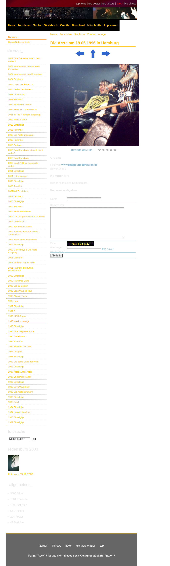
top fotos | (82, 3)
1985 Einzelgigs (16, 397)
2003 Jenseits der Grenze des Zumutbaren (23, 233)
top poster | (95, 3)
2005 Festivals (15, 206)
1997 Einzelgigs (16, 306)
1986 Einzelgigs (16, 382)
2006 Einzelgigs (16, 201)
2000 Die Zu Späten (18, 286)
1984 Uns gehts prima (19, 412)
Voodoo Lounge (96, 34)
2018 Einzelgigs (16, 125)
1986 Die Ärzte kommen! (20, 392)
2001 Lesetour (15, 257)
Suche (37, 25)
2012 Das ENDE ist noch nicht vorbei (23, 164)
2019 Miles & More (17, 119)
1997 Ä (11, 311)
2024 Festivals (15, 79)
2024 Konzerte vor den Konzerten (25, 74)
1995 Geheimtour (16, 336)
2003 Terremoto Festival (20, 226)
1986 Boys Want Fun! (19, 387)
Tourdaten (24, 25)
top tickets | (109, 3)
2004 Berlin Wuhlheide (19, 211)
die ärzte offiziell (85, 545)
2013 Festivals (15, 140)
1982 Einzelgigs (16, 422)
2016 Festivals (15, 130)
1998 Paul (13, 301)
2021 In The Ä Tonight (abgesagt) (24, 114)
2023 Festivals (15, 99)
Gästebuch (51, 25)
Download (78, 25)
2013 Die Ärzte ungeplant (20, 135)
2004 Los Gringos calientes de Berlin (26, 216)
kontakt (56, 545)
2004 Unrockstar (16, 221)
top (102, 545)
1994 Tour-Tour (15, 341)
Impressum (111, 25)
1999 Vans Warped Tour (20, 291)
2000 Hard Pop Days (18, 281)
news (68, 545)
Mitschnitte (94, 25)
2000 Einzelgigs (16, 276)
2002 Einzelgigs (16, 244)
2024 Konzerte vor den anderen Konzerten (24, 67)
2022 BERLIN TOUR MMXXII (22, 109)
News (11, 25)
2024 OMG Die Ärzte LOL (21, 84)
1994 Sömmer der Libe (19, 346)
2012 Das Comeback (18, 158)
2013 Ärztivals (15, 145)
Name (53, 199)
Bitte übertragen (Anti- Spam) (57, 247)
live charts (130, 3)
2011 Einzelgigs (16, 171)
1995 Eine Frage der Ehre (21, 331)
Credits (64, 25)
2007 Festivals (15, 196)
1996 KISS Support (17, 316)
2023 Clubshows (16, 94)
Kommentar (57, 205)
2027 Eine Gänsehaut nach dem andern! (24, 59)
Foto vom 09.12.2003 (20, 474)
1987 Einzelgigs (16, 366)
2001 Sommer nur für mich (21, 262)
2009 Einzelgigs (16, 181)
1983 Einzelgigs (16, 417)
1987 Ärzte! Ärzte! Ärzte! (20, 372)
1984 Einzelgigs (16, 407)
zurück (43, 545)
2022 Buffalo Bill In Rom (20, 104)
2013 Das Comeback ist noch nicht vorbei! (25, 151)
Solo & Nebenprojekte (19, 42)
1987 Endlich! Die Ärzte (19, 377)
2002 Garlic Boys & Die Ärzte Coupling (22, 251)
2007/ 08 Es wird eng (18, 191)
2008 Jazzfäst (15, 186)
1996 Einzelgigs (16, 326)
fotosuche (16, 431)
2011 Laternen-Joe (17, 176)
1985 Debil (13, 402)
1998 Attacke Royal (17, 296)
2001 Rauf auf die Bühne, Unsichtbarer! (20, 269)
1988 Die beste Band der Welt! (23, 361)
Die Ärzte (12, 37)
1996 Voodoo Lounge (18, 321)
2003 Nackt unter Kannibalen (22, 239)
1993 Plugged (15, 351)
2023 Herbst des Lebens (20, 89)
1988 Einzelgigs (16, 356)
